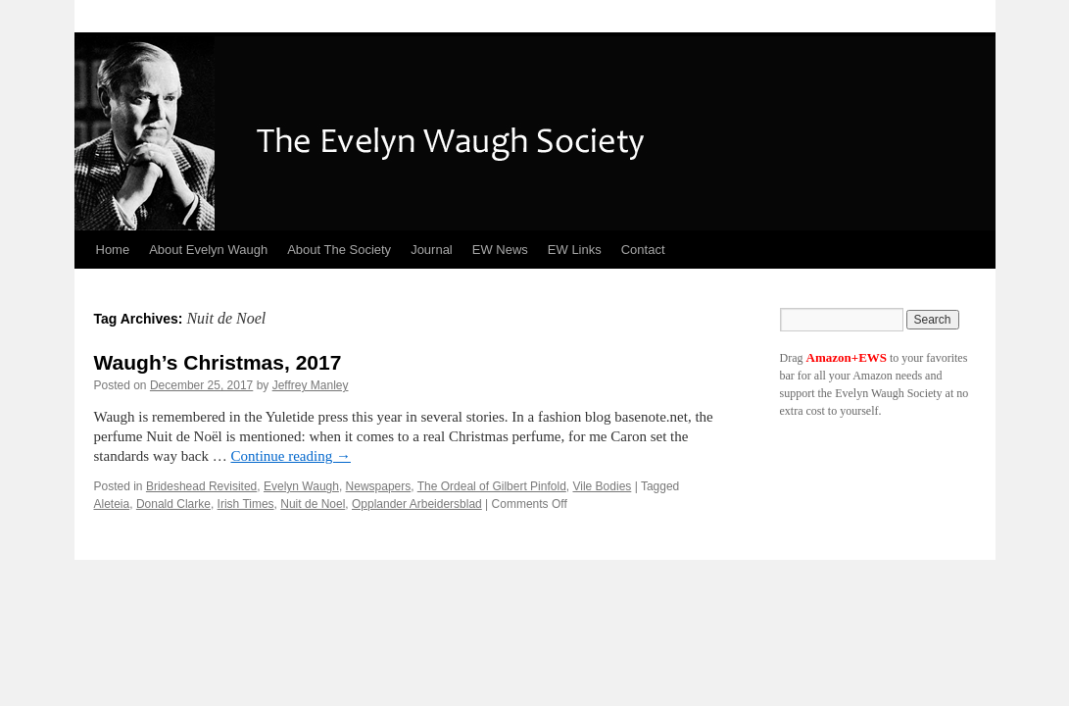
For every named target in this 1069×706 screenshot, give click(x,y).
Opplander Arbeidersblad (417, 504)
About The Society (339, 249)
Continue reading (290, 456)
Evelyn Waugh (301, 486)
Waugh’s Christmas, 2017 (218, 362)
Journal (432, 249)
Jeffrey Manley (310, 385)
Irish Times (246, 504)
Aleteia (112, 504)
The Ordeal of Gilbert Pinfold (491, 486)
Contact (643, 249)
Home (113, 249)
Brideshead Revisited (201, 486)
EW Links (575, 249)
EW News (500, 249)
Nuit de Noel (312, 504)
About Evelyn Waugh (208, 249)
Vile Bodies (601, 486)
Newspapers (379, 486)
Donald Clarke (173, 504)
